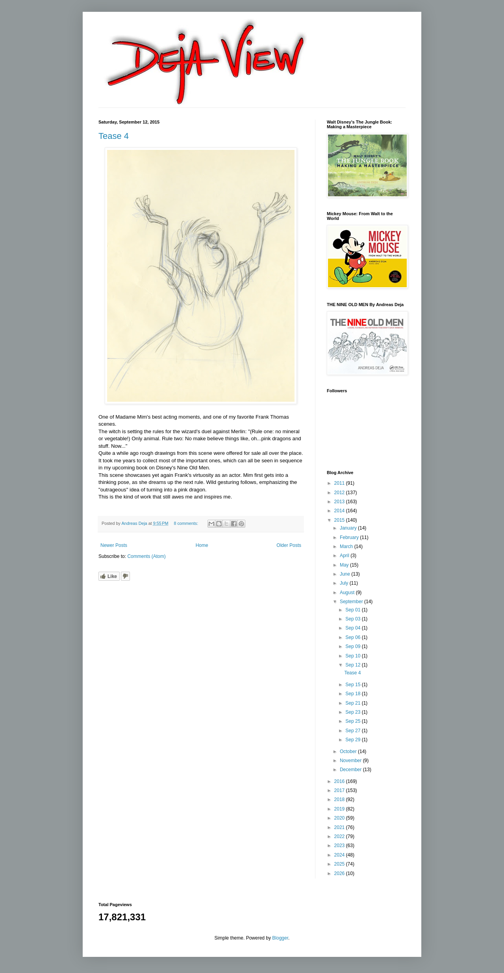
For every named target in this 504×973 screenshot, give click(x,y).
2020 (340, 818)
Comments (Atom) (146, 556)
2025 (340, 864)
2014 (340, 510)
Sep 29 (353, 739)
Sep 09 (353, 646)
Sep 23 (353, 712)
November (351, 760)
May (345, 565)
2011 (340, 483)
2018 (340, 799)
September (352, 601)
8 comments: (186, 523)
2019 (340, 809)
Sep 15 (353, 684)
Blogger (280, 938)
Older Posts (288, 545)
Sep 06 (353, 637)
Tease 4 (113, 136)
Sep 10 (353, 656)
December (351, 769)
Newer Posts (113, 545)
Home (202, 545)
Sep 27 (353, 730)
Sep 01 (353, 610)
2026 (340, 873)
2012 (340, 492)
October (349, 751)
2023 (340, 845)
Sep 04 (353, 628)
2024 (340, 855)
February (350, 537)
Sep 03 (353, 619)
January (349, 528)
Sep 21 (353, 703)
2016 (340, 781)
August (348, 592)
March (347, 546)
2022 (340, 836)
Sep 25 (353, 721)
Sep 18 (353, 693)
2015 (340, 520)
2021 (340, 827)
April (345, 555)
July (345, 583)
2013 (340, 501)
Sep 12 (353, 665)
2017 (340, 790)
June (345, 574)
